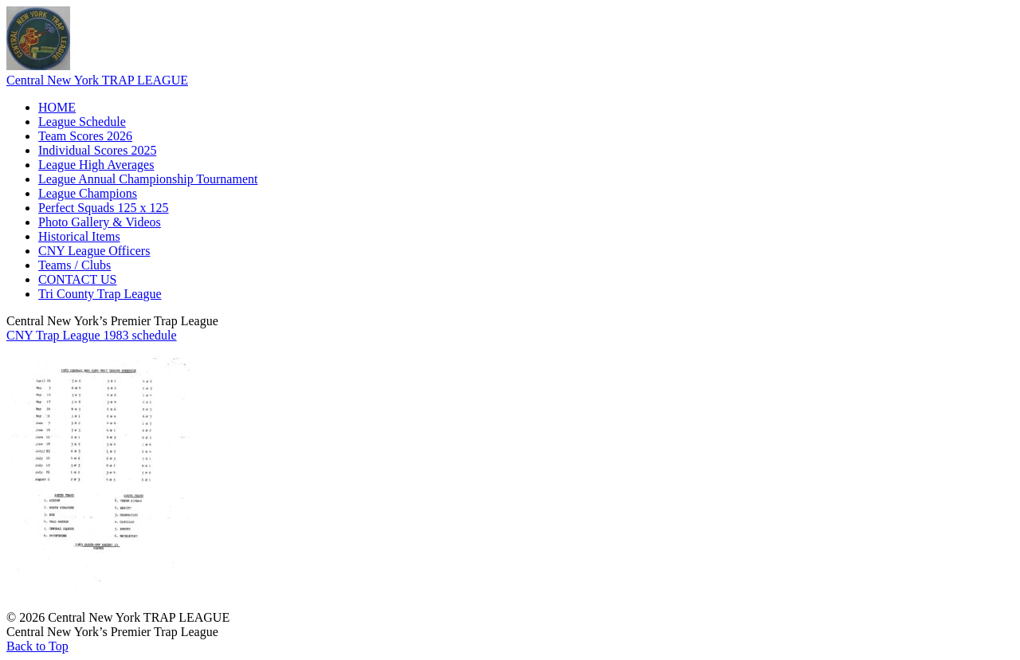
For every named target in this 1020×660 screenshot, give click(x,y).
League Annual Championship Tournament (147, 179)
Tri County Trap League (100, 294)
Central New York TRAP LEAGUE (97, 80)
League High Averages (96, 164)
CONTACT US (77, 279)
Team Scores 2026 (85, 136)
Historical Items (79, 236)
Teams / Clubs (74, 265)
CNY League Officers (94, 250)
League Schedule (82, 121)
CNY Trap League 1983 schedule (91, 335)
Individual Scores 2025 (97, 150)
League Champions (87, 193)
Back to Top (37, 646)
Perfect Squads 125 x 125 (103, 207)
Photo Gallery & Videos (99, 222)
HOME (57, 107)
